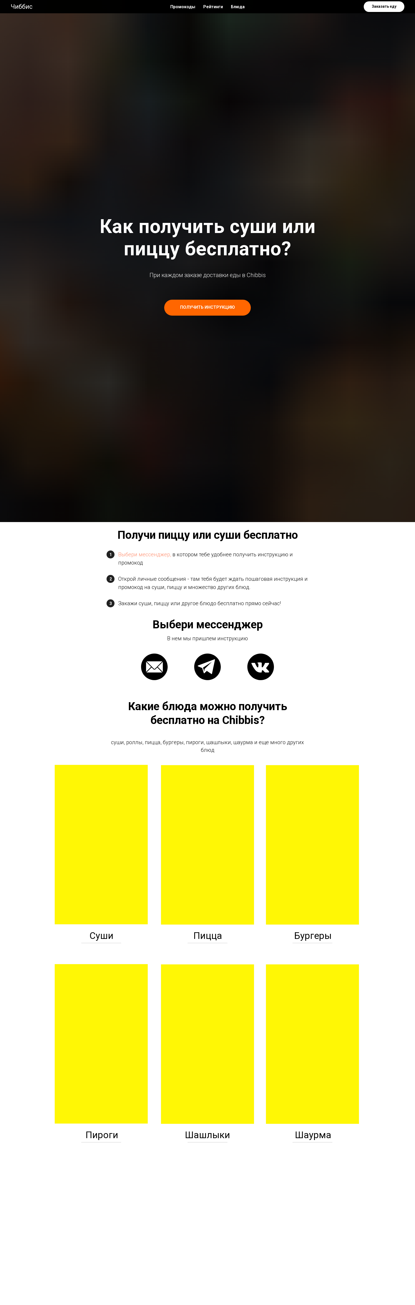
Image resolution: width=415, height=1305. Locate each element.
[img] (101, 844)
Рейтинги (213, 6)
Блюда (238, 6)
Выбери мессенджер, (144, 554)
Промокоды (182, 6)
